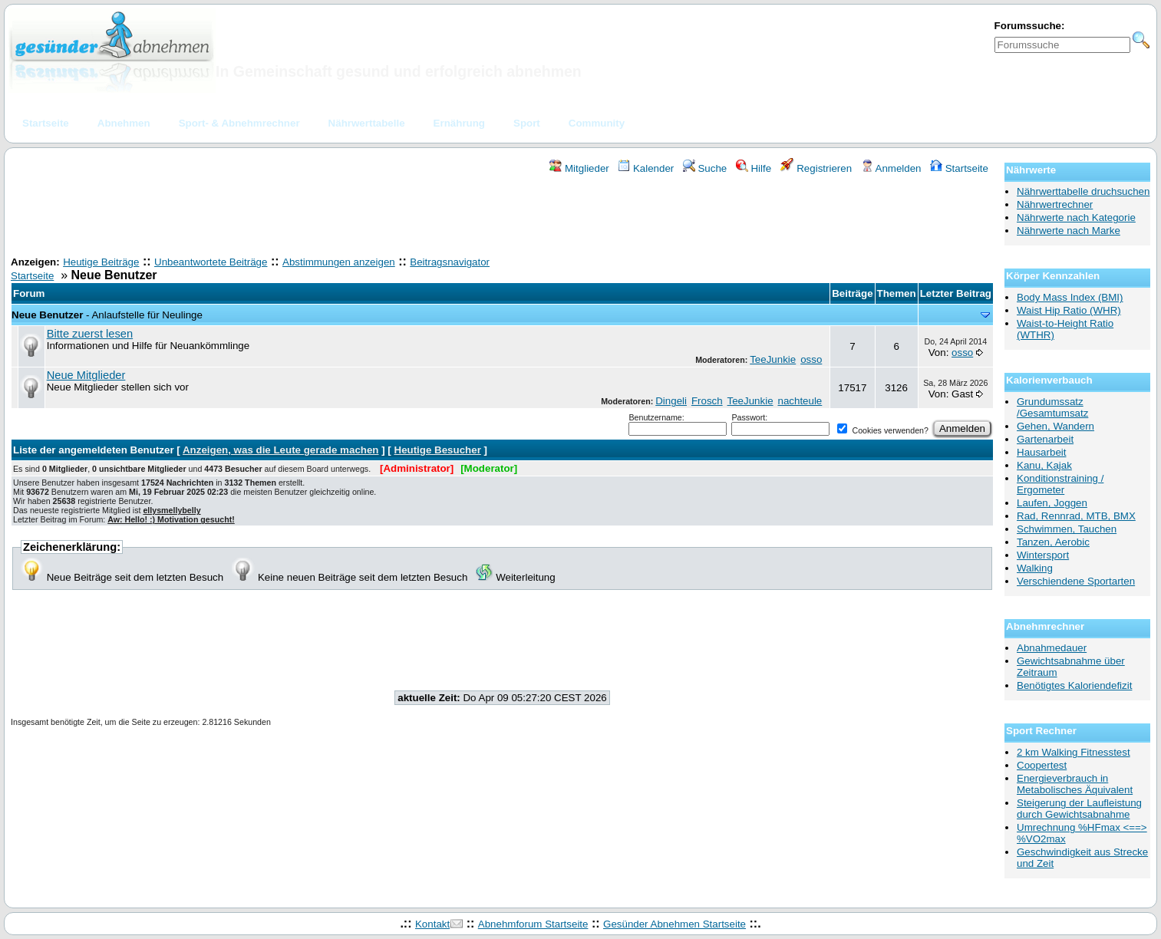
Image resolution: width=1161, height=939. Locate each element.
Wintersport (1043, 555)
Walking (1035, 568)
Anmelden (891, 168)
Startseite (959, 168)
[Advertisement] (502, 217)
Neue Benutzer (47, 315)
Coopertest (1042, 765)
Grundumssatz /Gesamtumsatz (1052, 407)
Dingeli (671, 401)
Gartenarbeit (1045, 439)
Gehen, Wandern (1055, 426)
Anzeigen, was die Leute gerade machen (281, 450)
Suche (705, 168)
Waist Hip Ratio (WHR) (1069, 310)
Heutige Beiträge (101, 262)
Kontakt (432, 924)
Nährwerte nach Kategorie (1076, 217)
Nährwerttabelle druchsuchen (1083, 191)
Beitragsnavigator (450, 262)
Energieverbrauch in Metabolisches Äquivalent (1075, 784)
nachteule (799, 401)
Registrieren (816, 168)
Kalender (646, 168)
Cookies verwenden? (882, 430)
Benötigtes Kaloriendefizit (1074, 685)
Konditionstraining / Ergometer (1060, 484)
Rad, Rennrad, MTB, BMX (1076, 516)
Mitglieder (579, 168)
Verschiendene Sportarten (1076, 581)
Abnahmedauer (1052, 648)
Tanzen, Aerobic (1053, 542)
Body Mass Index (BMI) (1070, 297)
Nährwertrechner (1055, 204)
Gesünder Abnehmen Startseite (674, 924)
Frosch (707, 401)
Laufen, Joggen (1052, 503)
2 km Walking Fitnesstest (1073, 752)
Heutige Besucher (437, 450)
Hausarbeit (1041, 452)
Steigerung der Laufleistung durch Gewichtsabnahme (1079, 808)
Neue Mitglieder (86, 375)
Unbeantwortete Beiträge (210, 262)
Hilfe (753, 168)
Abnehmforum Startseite (533, 924)
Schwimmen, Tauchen (1066, 529)
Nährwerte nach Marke (1068, 230)
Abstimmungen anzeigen (338, 262)
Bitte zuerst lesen (90, 334)
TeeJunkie (773, 359)
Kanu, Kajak (1044, 465)
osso (811, 359)
